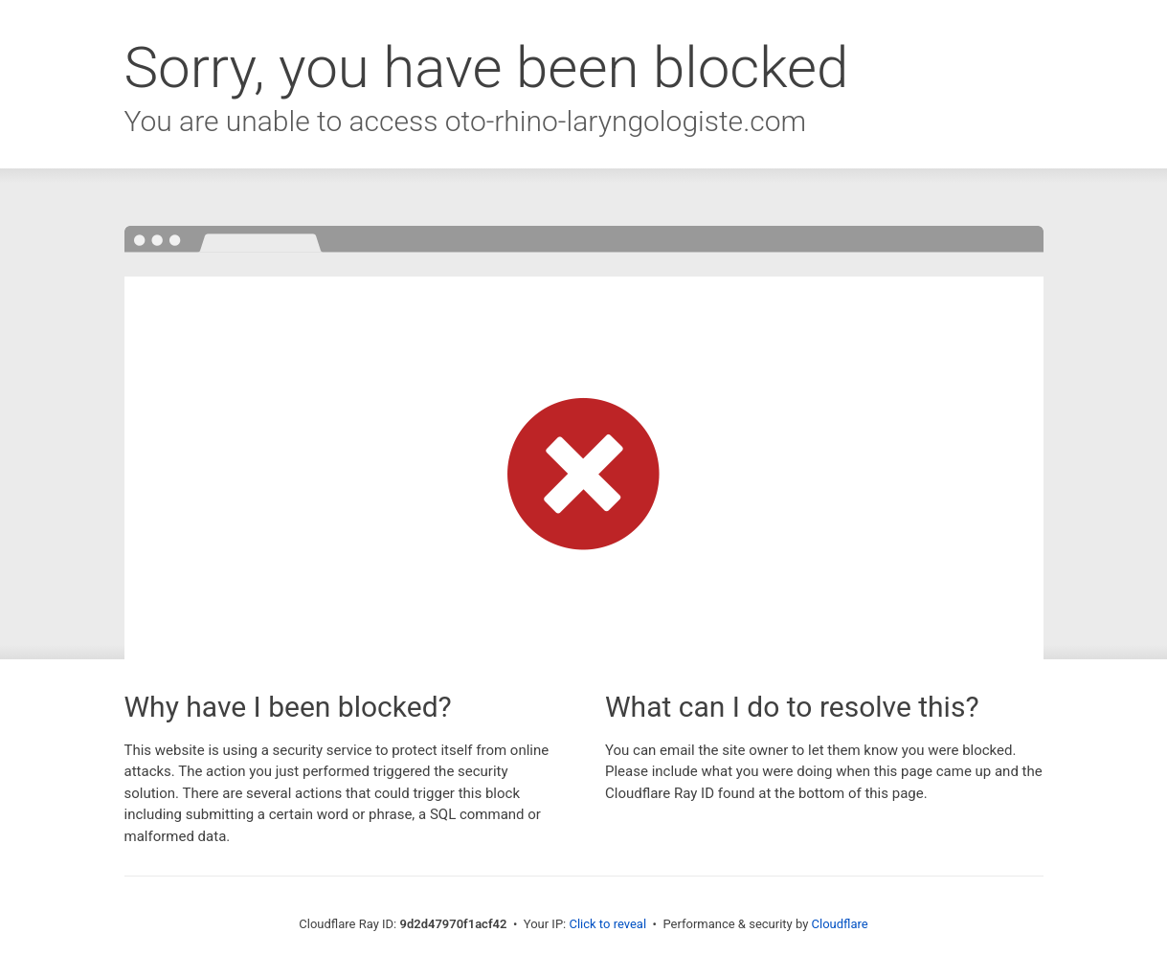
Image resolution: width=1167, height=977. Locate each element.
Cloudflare (840, 924)
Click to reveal (607, 924)
